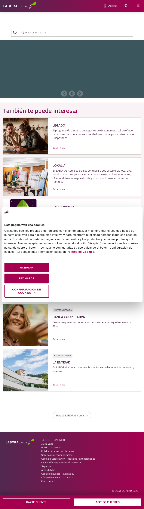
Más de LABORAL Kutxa (72, 415)
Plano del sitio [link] (48, 481)
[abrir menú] (138, 6)
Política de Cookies (80, 251)
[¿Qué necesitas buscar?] (75, 32)
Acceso (113, 6)
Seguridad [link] (46, 466)
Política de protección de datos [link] (57, 451)
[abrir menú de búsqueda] (126, 6)
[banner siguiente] (80, 93)
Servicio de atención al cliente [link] (57, 455)
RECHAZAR (27, 278)
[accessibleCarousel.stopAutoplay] (72, 93)
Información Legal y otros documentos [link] (61, 463)
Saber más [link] (59, 148)
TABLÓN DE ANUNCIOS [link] (53, 440)
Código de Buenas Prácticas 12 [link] (57, 478)
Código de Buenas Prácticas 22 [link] (57, 474)
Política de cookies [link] (51, 448)
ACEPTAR (26, 267)
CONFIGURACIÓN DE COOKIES (26, 291)
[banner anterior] (64, 93)
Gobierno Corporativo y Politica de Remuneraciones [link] (68, 459)
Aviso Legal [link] (47, 444)
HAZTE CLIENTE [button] (36, 502)
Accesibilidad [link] (48, 470)
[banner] (72, 69)
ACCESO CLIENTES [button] (108, 502)
